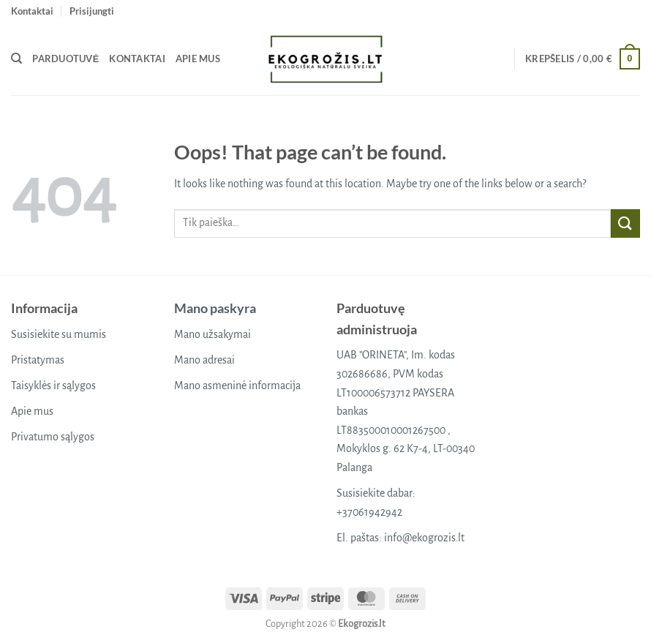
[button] (91, 11)
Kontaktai (32, 11)
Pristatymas (37, 360)
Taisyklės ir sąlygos (53, 385)
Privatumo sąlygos (52, 437)
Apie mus (198, 58)
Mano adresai (204, 360)
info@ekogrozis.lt (424, 538)
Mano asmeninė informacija (237, 385)
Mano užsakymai (212, 334)
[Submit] (625, 223)
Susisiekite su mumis (58, 334)
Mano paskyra (215, 308)
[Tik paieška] (16, 58)
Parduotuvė (65, 58)
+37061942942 (369, 512)
